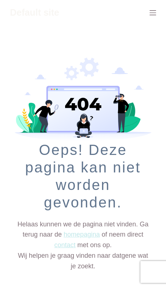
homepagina (82, 234)
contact (64, 245)
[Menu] (153, 12)
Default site (34, 12)
